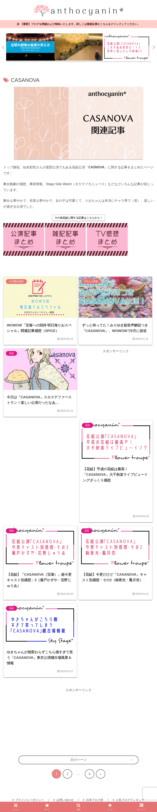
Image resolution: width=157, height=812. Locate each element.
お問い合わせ (64, 800)
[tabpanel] (30, 46)
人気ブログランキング (128, 800)
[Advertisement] (115, 383)
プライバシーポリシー (28, 800)
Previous (3, 47)
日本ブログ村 (93, 800)
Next (154, 47)
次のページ (78, 759)
